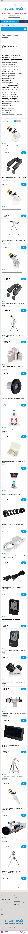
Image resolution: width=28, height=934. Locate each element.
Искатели (13, 67)
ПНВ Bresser (16, 101)
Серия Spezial (5, 96)
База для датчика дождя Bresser (11, 619)
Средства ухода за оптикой (8, 114)
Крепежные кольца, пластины (9, 64)
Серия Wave (15, 87)
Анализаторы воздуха (16, 106)
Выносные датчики (6, 112)
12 (18, 887)
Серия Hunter (14, 92)
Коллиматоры (5, 67)
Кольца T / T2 (17, 69)
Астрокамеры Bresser (7, 69)
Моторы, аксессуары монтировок (9, 62)
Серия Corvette (5, 92)
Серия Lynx (14, 89)
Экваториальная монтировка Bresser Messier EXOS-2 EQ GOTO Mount (12, 871)
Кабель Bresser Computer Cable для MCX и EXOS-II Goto (13, 588)
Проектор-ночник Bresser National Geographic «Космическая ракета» (11, 493)
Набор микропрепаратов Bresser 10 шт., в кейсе (13, 461)
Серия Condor (5, 91)
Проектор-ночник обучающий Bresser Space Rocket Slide (14, 430)
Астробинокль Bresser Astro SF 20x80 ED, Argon (13, 304)
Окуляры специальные (16, 59)
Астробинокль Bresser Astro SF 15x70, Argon (14, 177)
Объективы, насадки (13, 85)
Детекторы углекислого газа (8, 108)
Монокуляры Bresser (6, 99)
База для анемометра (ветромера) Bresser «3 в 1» (13, 651)
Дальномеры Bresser (7, 101)
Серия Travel (5, 98)
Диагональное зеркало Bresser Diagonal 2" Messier (13, 682)
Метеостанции (5, 106)
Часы (9, 115)
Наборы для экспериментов (8, 105)
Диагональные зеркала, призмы (9, 66)
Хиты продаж (6, 121)
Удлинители (20, 73)
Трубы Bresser (5, 60)
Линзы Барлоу (16, 55)
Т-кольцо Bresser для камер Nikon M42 (12, 366)
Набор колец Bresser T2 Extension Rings (13, 524)
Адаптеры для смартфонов (8, 75)
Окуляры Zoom (5, 59)
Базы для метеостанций (7, 110)
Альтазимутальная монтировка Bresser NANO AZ (12, 777)
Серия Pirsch (13, 94)
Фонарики (19, 114)
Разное (3, 115)
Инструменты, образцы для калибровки (11, 83)
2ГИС (2, 914)
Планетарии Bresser (6, 103)
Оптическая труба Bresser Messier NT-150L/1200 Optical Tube (12, 808)
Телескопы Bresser (6, 55)
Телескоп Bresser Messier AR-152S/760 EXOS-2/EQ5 (12, 335)
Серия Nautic (5, 94)
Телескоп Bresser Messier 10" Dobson (12, 272)
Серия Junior (14, 91)
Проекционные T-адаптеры (8, 73)
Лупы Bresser (17, 99)
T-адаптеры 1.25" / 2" (6, 71)
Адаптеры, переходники (7, 82)
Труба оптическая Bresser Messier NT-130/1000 (12, 840)
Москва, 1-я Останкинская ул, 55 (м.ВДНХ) (14, 18)
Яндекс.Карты (4, 913)
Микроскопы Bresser (6, 76)
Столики (4, 85)
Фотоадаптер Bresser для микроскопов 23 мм (13, 398)
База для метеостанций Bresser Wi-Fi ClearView (12, 745)
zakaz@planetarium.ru (14, 17)
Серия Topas (13, 96)
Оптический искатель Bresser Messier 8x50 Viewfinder (14, 714)
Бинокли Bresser (6, 87)
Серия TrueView (5, 89)
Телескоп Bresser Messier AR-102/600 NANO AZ (14, 241)
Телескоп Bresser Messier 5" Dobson (11, 145)
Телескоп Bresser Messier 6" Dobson (11, 209)
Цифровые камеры (6, 80)
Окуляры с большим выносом (9, 57)
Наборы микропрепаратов (8, 78)
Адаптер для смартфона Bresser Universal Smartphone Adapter (13, 556)
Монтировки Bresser (15, 60)
